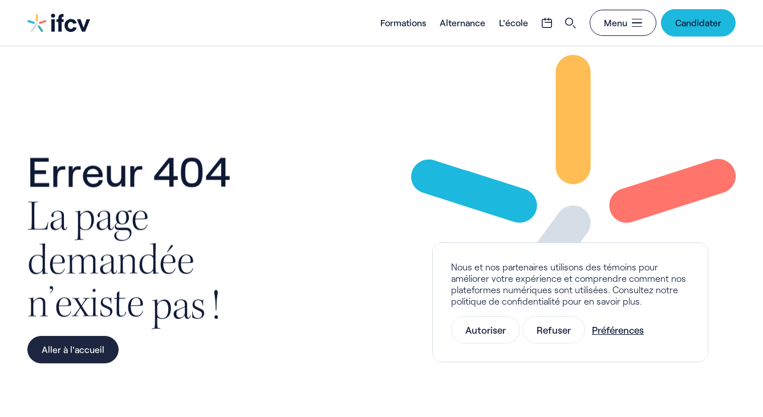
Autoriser (485, 329)
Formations (403, 22)
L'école (513, 22)
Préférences (618, 329)
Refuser (554, 329)
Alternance (462, 22)
